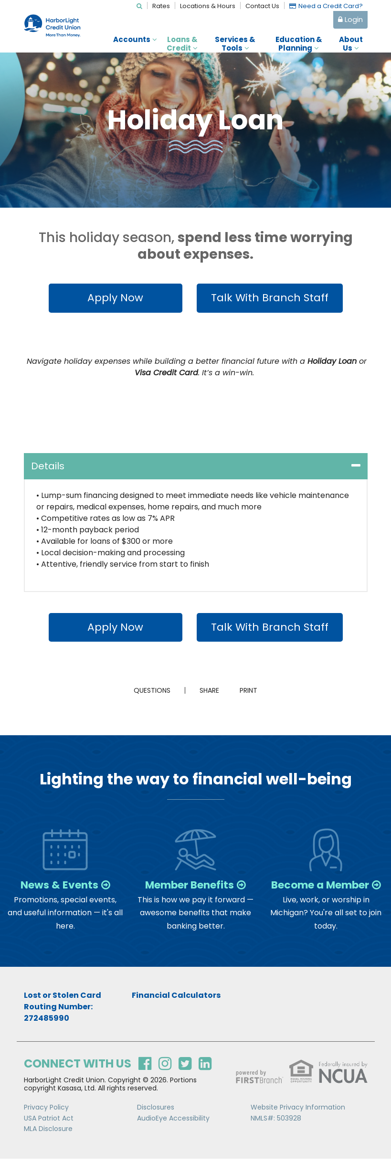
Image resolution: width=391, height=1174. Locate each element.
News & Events (59, 887)
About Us (351, 44)
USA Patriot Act (49, 1133)
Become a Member (325, 893)
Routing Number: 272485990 (58, 1027)
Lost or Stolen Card (62, 1010)
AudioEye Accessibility (173, 1133)
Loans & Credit (182, 44)
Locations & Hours (207, 6)
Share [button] (205, 692)
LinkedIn (205, 1079)
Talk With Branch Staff (269, 298)
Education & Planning (298, 44)
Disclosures (155, 1123)
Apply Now (111, 298)
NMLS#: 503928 (276, 1133)
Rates (161, 6)
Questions (147, 692)
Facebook (144, 1079)
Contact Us (262, 6)
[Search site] (139, 6)
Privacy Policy (46, 1123)
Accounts (131, 39)
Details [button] (47, 467)
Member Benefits (189, 887)
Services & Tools (235, 44)
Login (350, 19)
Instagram (165, 1079)
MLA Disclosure (48, 1144)
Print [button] (253, 692)
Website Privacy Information (298, 1123)
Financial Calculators (176, 1010)
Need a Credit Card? (330, 6)
